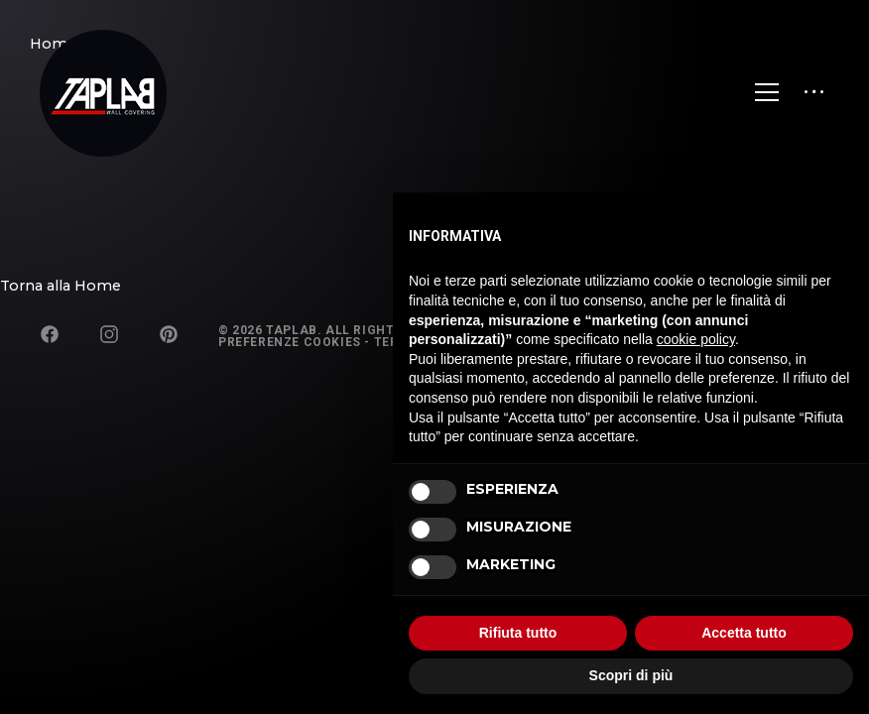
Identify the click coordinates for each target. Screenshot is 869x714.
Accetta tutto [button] (744, 633)
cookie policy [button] (696, 339)
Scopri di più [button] (631, 675)
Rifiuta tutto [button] (518, 633)
